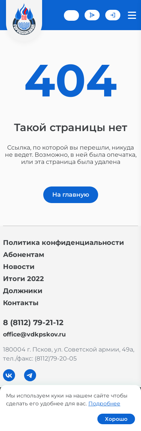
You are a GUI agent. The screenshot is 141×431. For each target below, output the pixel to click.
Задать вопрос (92, 15)
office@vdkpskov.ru (34, 334)
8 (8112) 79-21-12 (33, 322)
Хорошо (116, 419)
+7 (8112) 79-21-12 (71, 15)
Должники (22, 291)
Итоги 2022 (23, 279)
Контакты (20, 303)
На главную (70, 194)
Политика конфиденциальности (63, 242)
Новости (19, 267)
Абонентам (23, 255)
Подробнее (104, 403)
